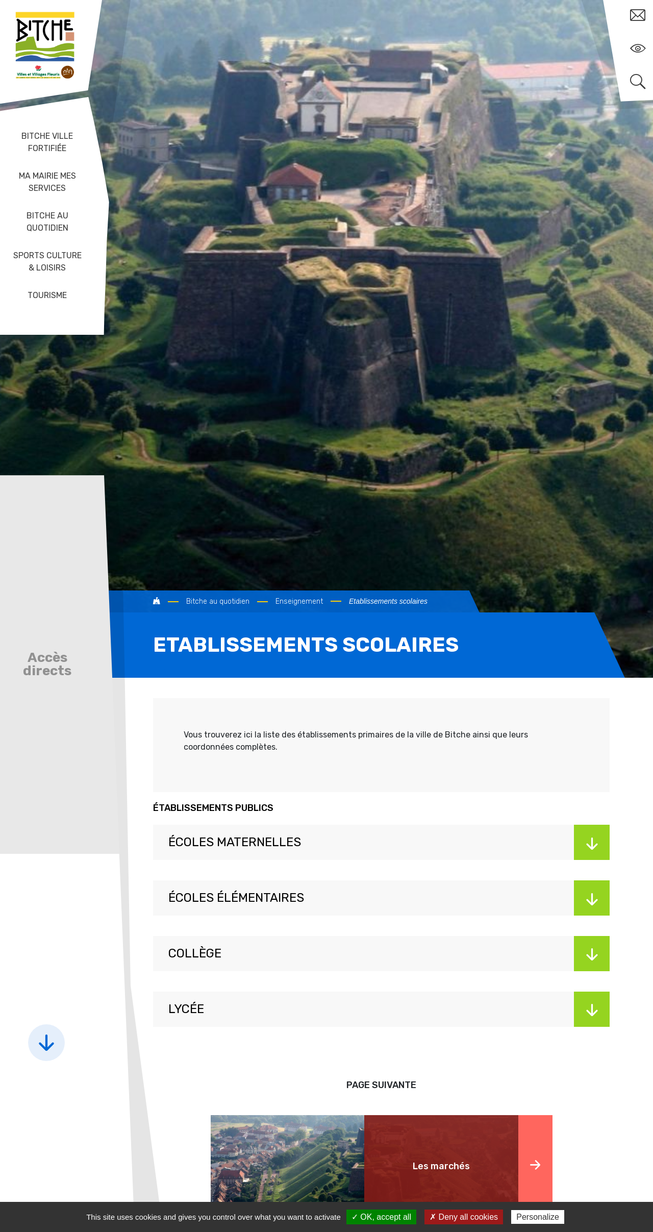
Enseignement (299, 601)
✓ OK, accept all (381, 1217)
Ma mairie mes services (47, 182)
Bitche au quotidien (47, 222)
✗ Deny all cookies (464, 1217)
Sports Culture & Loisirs (47, 262)
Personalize (537, 1217)
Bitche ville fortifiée (47, 142)
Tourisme (47, 295)
